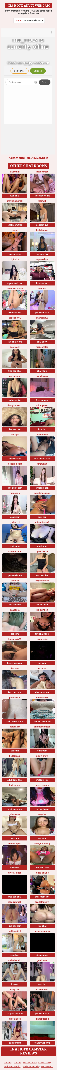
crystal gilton (14, 873)
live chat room (15, 692)
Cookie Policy (44, 1062)
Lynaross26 (42, 551)
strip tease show (15, 721)
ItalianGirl (14, 171)
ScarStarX (14, 347)
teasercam (15, 517)
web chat (14, 195)
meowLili (42, 201)
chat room (42, 371)
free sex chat (14, 371)
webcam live (15, 312)
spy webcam (42, 809)
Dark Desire (15, 376)
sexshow (14, 867)
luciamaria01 (14, 639)
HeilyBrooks (42, 230)
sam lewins (42, 376)
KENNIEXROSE (42, 171)
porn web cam (42, 312)
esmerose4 (42, 434)
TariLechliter (42, 347)
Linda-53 (15, 580)
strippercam (42, 955)
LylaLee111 (15, 522)
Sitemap (8, 1062)
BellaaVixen (42, 610)
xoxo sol (42, 668)
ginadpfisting (42, 1019)
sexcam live (42, 225)
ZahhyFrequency (42, 843)
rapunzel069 (42, 259)
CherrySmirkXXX (15, 405)
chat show (42, 342)
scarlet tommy (42, 902)
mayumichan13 (14, 201)
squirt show (42, 756)
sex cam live (42, 254)
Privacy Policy (29, 1062)
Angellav (42, 814)
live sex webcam (42, 721)
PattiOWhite (15, 697)
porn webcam (15, 575)
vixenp (14, 230)
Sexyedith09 (42, 318)
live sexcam (42, 283)
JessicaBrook (14, 902)
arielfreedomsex (42, 726)
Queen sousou (42, 785)
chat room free (14, 225)
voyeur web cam (15, 283)
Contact (17, 1062)
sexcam (15, 634)
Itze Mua (14, 668)
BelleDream (15, 756)
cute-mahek (42, 697)
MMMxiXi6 (42, 464)
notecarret (15, 726)
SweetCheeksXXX (42, 493)
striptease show (15, 1013)
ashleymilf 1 (15, 931)
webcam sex (42, 488)
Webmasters (47, 1066)
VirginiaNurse (42, 580)
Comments (17, 158)
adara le (42, 288)
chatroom (42, 546)
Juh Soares (14, 814)
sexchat (15, 750)
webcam (42, 838)
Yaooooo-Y (14, 493)
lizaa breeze (42, 989)
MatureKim (42, 639)
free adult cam (15, 488)
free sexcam (15, 254)
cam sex (42, 517)
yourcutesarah (14, 551)
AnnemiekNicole (15, 288)
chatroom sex (42, 692)
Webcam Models (31, 1066)
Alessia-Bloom (15, 464)
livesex (14, 984)
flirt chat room (42, 634)
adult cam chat (14, 780)
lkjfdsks (15, 259)
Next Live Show (37, 158)
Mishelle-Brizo (15, 960)
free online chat (42, 458)
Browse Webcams (33, 20)
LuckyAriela (14, 785)
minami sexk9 (42, 522)
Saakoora (14, 610)
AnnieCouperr (15, 843)
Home (18, 20)
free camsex (42, 400)
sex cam (42, 663)
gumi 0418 (42, 960)
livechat (42, 429)
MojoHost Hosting (12, 1066)
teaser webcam (14, 663)
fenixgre (15, 434)
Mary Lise (14, 989)
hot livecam (15, 604)
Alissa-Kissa (15, 1019)
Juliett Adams (42, 873)
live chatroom (15, 342)
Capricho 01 (15, 318)
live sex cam (15, 429)
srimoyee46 (42, 405)
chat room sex (15, 809)
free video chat (42, 195)
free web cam (42, 867)
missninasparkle (42, 931)
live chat (42, 926)
